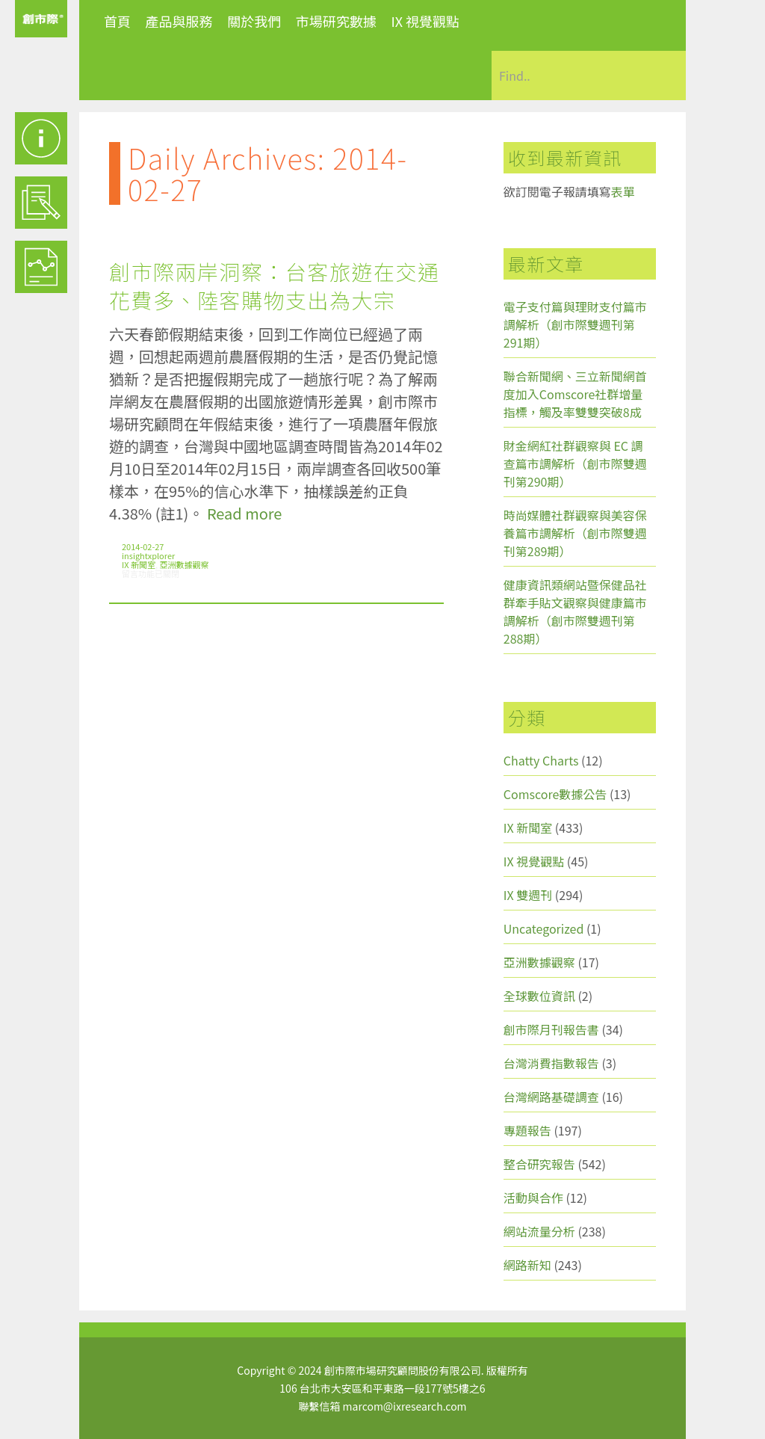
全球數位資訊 (539, 996)
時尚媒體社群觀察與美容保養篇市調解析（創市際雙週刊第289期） (575, 533)
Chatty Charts (541, 760)
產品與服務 (179, 21)
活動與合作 (533, 1198)
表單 (623, 191)
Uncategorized (544, 928)
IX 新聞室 (138, 564)
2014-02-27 (143, 546)
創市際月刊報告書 (551, 1029)
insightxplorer (148, 555)
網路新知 (527, 1265)
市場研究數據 (336, 21)
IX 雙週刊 (528, 895)
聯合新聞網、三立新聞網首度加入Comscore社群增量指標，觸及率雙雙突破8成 (575, 394)
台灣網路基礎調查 (551, 1097)
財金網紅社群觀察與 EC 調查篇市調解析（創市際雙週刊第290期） (575, 463)
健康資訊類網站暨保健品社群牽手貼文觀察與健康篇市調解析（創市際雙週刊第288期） (575, 611)
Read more (244, 513)
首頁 (117, 21)
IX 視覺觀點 (425, 21)
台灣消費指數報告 (551, 1063)
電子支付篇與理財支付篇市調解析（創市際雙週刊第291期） (575, 324)
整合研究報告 (539, 1164)
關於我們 (254, 21)
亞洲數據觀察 (184, 564)
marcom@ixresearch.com (405, 1406)
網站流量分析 (539, 1231)
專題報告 (527, 1130)
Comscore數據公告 (555, 794)
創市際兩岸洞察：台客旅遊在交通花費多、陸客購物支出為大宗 (274, 285)
